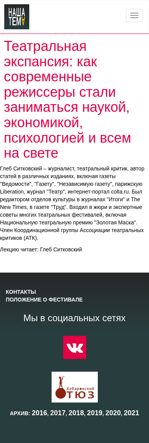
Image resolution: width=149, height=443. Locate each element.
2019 (94, 413)
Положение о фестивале (44, 299)
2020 (113, 413)
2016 (39, 413)
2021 (131, 413)
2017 (57, 413)
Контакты (21, 292)
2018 (76, 413)
